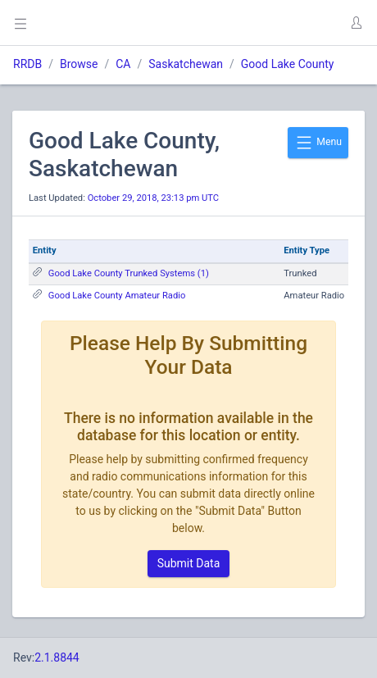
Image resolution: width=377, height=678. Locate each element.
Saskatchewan (185, 64)
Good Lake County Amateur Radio (117, 295)
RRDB (27, 64)
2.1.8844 (56, 657)
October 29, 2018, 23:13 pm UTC (154, 198)
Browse (79, 64)
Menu (318, 142)
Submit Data (188, 563)
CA (123, 64)
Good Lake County (287, 64)
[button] (355, 23)
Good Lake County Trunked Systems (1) (128, 273)
